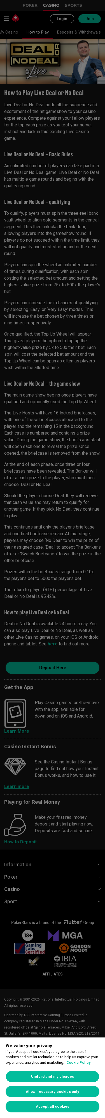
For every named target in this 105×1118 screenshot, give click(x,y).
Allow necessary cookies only (53, 1091)
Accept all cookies (52, 1106)
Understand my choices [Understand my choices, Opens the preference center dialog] (52, 1076)
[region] (52, 1077)
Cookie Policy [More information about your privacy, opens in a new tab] (78, 1062)
